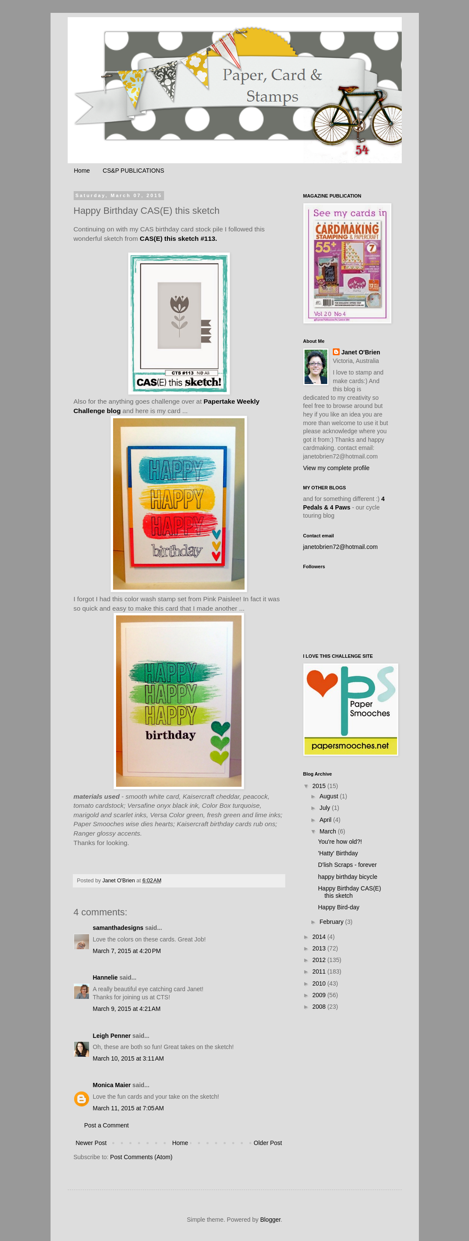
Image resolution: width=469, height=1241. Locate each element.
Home (82, 170)
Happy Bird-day (338, 907)
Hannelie (105, 977)
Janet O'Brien (360, 352)
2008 (319, 1006)
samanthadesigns (118, 927)
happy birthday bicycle (347, 876)
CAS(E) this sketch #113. (178, 238)
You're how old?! (340, 841)
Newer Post (91, 1142)
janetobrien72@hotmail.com (340, 546)
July (326, 807)
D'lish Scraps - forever (347, 864)
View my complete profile (336, 468)
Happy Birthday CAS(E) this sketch (349, 892)
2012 (319, 959)
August (330, 796)
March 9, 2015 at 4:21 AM (127, 1008)
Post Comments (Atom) (141, 1157)
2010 (319, 983)
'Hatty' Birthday (338, 853)
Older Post (268, 1142)
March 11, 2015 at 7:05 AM (128, 1108)
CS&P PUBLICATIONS (133, 170)
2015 (319, 785)
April (326, 819)
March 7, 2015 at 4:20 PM (127, 950)
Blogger (270, 1219)
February (332, 921)
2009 (319, 995)
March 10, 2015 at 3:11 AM (128, 1058)
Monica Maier (112, 1085)
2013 (319, 948)
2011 (319, 971)
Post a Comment (106, 1125)
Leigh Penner (112, 1035)
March (329, 831)
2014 (319, 936)
